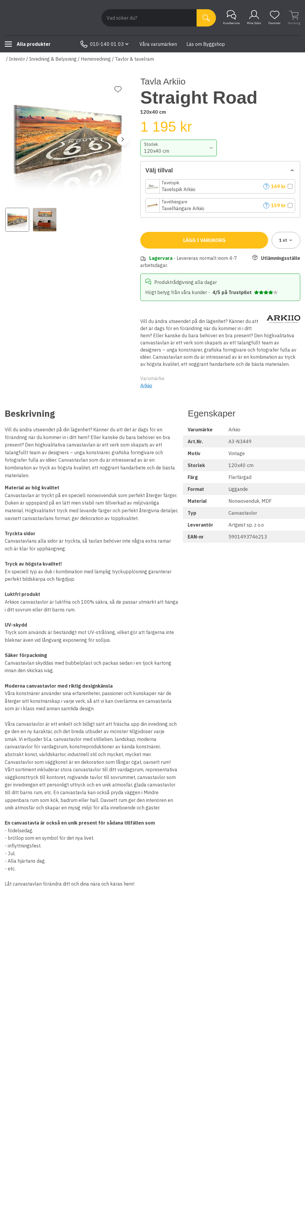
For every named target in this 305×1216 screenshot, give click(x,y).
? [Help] (266, 186)
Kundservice (231, 17)
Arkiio (146, 385)
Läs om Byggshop (205, 44)
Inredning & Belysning (53, 59)
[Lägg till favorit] (118, 89)
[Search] (149, 17)
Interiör (17, 59)
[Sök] (206, 17)
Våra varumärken (158, 44)
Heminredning (96, 59)
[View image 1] (17, 220)
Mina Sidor (254, 17)
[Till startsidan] (49, 18)
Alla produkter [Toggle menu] (28, 44)
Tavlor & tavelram (134, 59)
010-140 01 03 (105, 44)
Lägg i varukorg (204, 240)
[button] (220, 186)
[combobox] (178, 148)
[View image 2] (45, 220)
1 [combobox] (286, 240)
